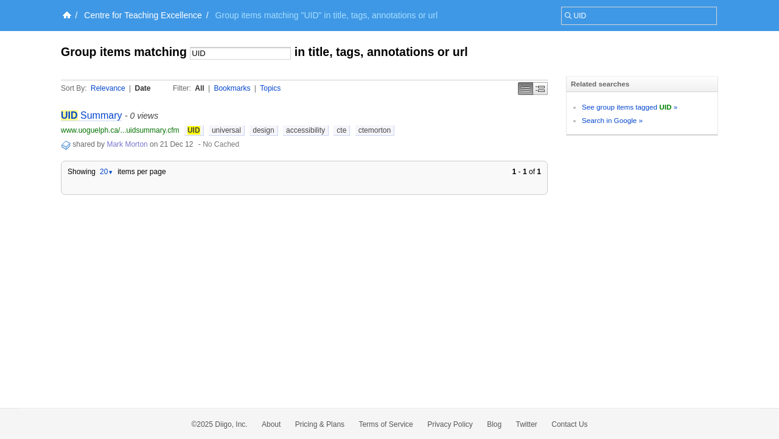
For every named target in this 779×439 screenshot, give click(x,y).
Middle (540, 88)
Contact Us (569, 424)
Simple (525, 88)
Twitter (526, 424)
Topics (270, 88)
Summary (91, 115)
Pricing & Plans (319, 424)
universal (226, 130)
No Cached (221, 144)
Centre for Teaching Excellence (143, 15)
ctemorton (374, 130)
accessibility (305, 130)
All (199, 88)
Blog (494, 424)
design (263, 130)
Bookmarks (232, 88)
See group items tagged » (629, 107)
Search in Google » (612, 120)
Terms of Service (385, 424)
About (271, 424)
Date (143, 88)
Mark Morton (127, 144)
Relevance (108, 88)
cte (341, 130)
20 (106, 171)
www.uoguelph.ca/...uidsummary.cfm (120, 130)
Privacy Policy (450, 424)
